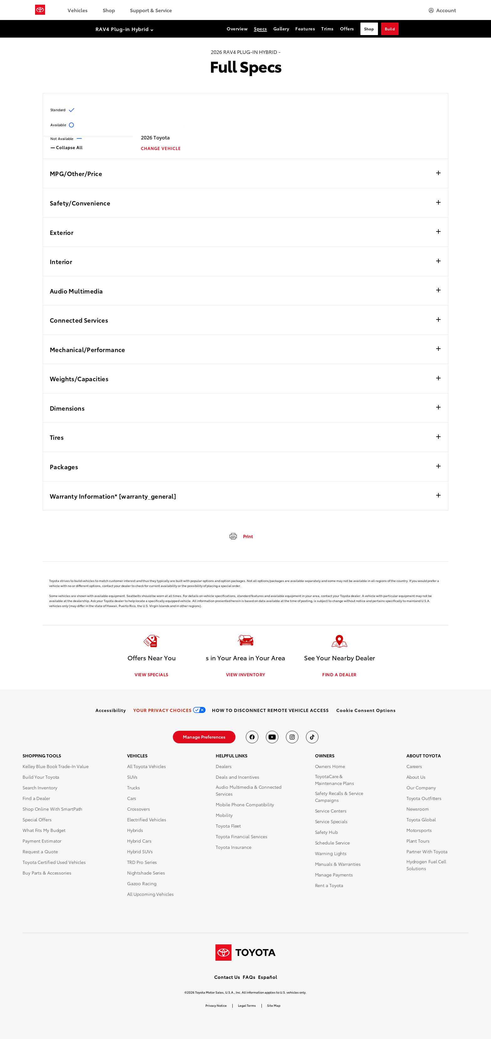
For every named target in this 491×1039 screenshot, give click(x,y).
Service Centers (331, 811)
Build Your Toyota (41, 777)
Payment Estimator (42, 841)
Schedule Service (332, 843)
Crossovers (138, 809)
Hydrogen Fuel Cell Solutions (426, 865)
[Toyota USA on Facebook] (252, 737)
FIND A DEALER (339, 675)
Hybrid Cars (139, 841)
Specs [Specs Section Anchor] (260, 28)
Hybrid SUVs (140, 852)
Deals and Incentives (237, 777)
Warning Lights (331, 853)
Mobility (224, 815)
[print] (240, 536)
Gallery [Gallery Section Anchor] (281, 28)
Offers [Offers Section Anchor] (347, 28)
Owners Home (330, 766)
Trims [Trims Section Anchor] (327, 28)
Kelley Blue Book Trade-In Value (56, 766)
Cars (132, 798)
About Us (416, 777)
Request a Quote (40, 852)
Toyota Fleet (228, 826)
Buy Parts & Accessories (47, 873)
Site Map (273, 1005)
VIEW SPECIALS (151, 675)
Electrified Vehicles (146, 820)
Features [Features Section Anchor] (305, 28)
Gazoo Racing (142, 884)
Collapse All (67, 146)
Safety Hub (326, 832)
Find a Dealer (36, 798)
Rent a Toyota (329, 885)
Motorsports (419, 830)
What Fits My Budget (44, 830)
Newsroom (417, 809)
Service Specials (331, 821)
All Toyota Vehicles (146, 766)
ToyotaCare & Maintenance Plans (334, 780)
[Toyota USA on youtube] (272, 737)
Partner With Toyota (426, 852)
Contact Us (227, 977)
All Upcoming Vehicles (150, 894)
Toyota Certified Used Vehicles (54, 862)
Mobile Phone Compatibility (245, 805)
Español (267, 977)
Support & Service (151, 9)
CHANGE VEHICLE (161, 148)
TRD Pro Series (142, 862)
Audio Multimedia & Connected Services (248, 790)
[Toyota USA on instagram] (292, 737)
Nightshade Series (146, 873)
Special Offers (37, 820)
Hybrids (135, 830)
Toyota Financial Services (241, 837)
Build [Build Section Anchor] (390, 28)
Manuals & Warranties (338, 864)
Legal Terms (247, 1005)
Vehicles (78, 9)
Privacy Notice (216, 1005)
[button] (366, 710)
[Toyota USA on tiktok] (312, 737)
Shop (109, 9)
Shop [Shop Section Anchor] (369, 28)
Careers (414, 766)
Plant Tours (418, 841)
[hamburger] (442, 10)
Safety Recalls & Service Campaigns (339, 796)
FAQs (249, 977)
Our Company (421, 788)
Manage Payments (334, 875)
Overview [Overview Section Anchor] (237, 28)
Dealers (223, 766)
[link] (111, 710)
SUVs (132, 777)
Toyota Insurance (233, 847)
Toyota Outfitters (424, 798)
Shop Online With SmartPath (52, 809)
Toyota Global (421, 820)
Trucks (133, 788)
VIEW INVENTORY (245, 675)
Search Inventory (40, 788)
